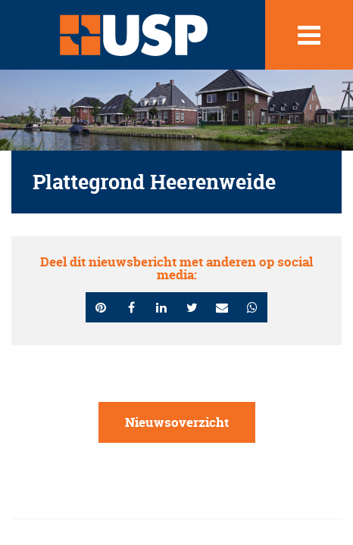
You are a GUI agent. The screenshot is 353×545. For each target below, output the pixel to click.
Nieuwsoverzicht (177, 422)
